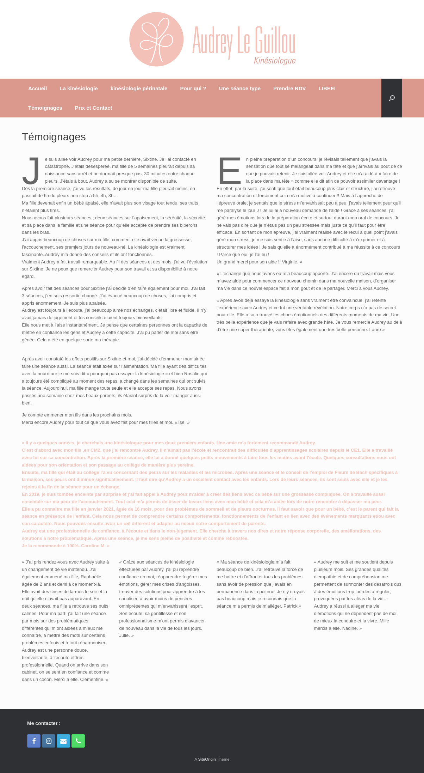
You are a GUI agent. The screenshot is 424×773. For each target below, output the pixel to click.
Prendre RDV (289, 88)
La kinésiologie (79, 88)
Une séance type (240, 88)
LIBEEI (327, 88)
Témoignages (45, 108)
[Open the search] (391, 98)
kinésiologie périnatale (139, 88)
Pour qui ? (193, 88)
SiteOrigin (207, 759)
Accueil (37, 88)
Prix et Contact (93, 108)
